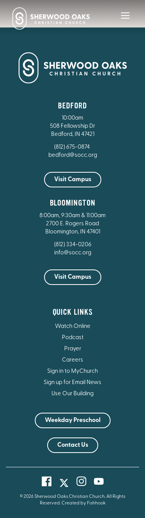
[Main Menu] (125, 21)
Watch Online (72, 326)
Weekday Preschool (73, 420)
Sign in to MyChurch (72, 371)
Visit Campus (72, 180)
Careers (72, 360)
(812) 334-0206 (72, 245)
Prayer (72, 349)
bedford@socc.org (72, 155)
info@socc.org (72, 253)
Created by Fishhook (83, 503)
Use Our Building (72, 394)
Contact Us (72, 445)
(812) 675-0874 (72, 147)
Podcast (73, 338)
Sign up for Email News (72, 383)
